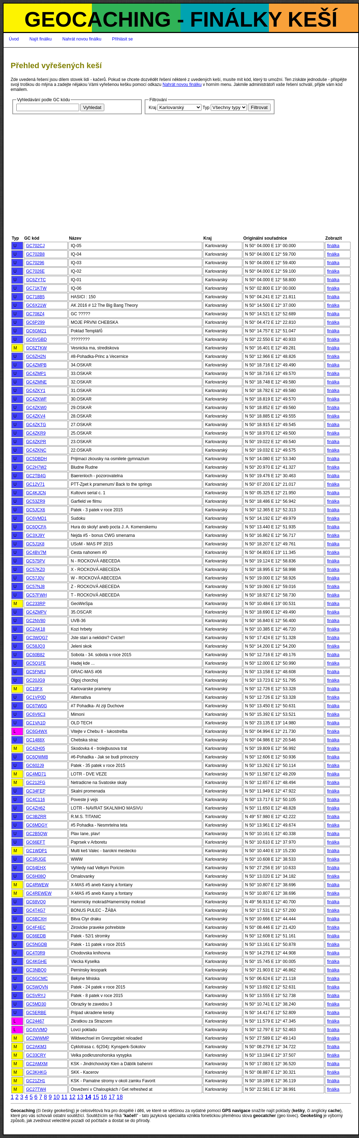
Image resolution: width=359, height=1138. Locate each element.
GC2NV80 (35, 620)
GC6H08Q (36, 876)
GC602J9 (35, 765)
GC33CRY (36, 1055)
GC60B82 (35, 654)
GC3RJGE (36, 859)
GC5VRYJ (35, 995)
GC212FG (35, 782)
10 (56, 1097)
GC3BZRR (36, 816)
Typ (206, 107)
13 (80, 1097)
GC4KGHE (36, 961)
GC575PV (35, 561)
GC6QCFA (36, 526)
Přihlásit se (122, 39)
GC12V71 (35, 484)
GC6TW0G (36, 705)
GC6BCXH (36, 918)
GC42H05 (35, 748)
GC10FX (34, 688)
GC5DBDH (36, 458)
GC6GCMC (37, 978)
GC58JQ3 (35, 646)
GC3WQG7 (37, 637)
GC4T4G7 (35, 910)
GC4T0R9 (35, 953)
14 (88, 1097)
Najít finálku (40, 39)
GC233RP (35, 603)
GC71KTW (36, 288)
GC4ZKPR (36, 441)
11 (64, 1097)
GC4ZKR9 (35, 433)
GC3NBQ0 (36, 970)
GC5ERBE (36, 1012)
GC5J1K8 (35, 543)
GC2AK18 (35, 629)
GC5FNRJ (35, 671)
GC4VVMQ (36, 1029)
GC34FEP (35, 791)
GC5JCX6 (35, 509)
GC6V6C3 (35, 714)
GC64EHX (36, 867)
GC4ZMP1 (36, 373)
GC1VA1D (35, 722)
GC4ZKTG (36, 424)
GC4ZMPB (36, 365)
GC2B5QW (36, 833)
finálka (333, 245)
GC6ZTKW (36, 347)
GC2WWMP (37, 1038)
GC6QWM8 (37, 757)
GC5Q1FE (36, 663)
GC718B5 (35, 296)
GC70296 (35, 262)
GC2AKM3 (36, 1046)
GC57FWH (36, 595)
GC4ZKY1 (35, 390)
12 (72, 1097)
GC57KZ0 (35, 569)
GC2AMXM (37, 1063)
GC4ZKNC (36, 450)
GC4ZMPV (36, 612)
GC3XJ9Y (35, 535)
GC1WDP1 (36, 850)
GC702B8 (35, 254)
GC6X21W (36, 305)
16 (104, 1097)
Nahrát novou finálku (81, 39)
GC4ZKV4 (35, 416)
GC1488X (35, 739)
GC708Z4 (35, 313)
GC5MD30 (36, 1004)
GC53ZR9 (35, 501)
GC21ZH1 (35, 1080)
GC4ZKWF (36, 399)
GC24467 (35, 1021)
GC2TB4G (36, 475)
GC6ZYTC (36, 279)
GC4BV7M (36, 552)
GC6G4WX (36, 731)
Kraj (152, 107)
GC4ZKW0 (36, 407)
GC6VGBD (36, 339)
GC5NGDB (36, 944)
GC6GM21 (36, 330)
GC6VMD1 (36, 518)
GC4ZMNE (36, 382)
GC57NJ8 (35, 586)
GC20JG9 (35, 680)
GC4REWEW (38, 893)
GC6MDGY (37, 825)
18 (119, 1097)
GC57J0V (35, 578)
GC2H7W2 (36, 467)
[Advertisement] (181, 181)
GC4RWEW (37, 884)
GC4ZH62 (35, 808)
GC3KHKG (36, 1072)
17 (112, 1097)
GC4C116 (35, 799)
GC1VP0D (36, 697)
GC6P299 (35, 322)
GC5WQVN (37, 987)
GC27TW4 (36, 1089)
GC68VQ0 (35, 901)
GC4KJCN (36, 492)
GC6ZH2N (36, 356)
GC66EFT (35, 842)
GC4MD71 (36, 774)
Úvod (14, 39)
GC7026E (35, 271)
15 (96, 1097)
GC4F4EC (35, 927)
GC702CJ (35, 245)
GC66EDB (36, 935)
